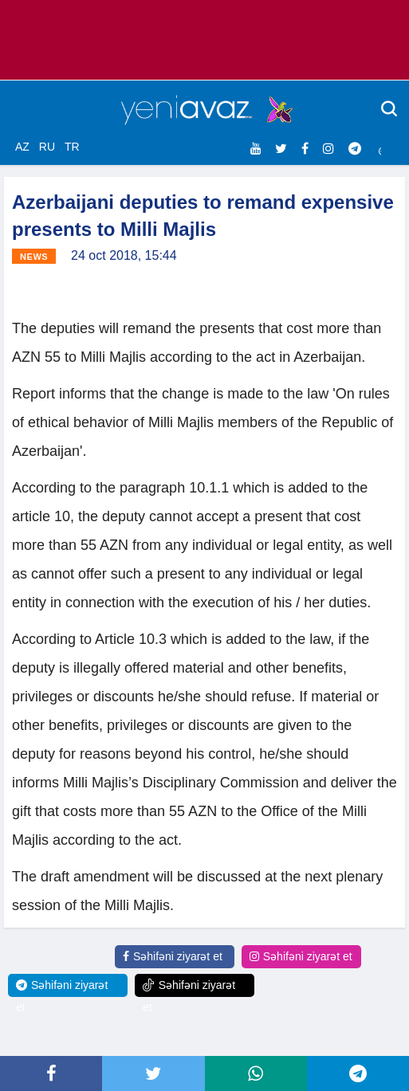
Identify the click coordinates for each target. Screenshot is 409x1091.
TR (72, 146)
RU (47, 146)
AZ (22, 146)
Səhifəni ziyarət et (172, 956)
